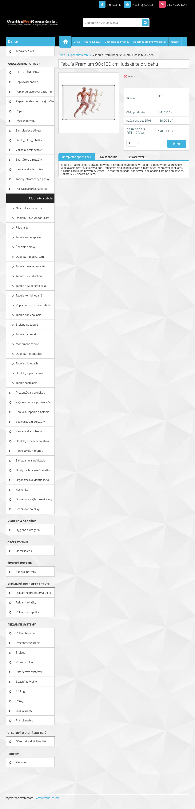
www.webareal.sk (47, 797)
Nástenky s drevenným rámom (30, 209)
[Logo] (32, 22)
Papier (20, 111)
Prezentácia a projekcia (30, 392)
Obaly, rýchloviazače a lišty (33, 470)
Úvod (61, 55)
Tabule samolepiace (29, 237)
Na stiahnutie (108, 157)
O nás (77, 42)
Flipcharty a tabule (41, 198)
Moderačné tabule (28, 344)
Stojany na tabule (27, 324)
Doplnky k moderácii (29, 353)
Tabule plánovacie (27, 363)
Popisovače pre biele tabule (33, 305)
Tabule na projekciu (28, 334)
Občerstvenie (24, 550)
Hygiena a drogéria (28, 530)
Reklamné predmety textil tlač (149, 42)
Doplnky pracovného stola (32, 441)
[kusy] (131, 143)
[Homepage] (67, 41)
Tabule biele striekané (30, 276)
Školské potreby (26, 571)
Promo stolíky (25, 662)
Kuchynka (22, 489)
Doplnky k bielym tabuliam (33, 217)
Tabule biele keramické (30, 266)
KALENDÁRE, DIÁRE (28, 72)
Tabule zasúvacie (27, 382)
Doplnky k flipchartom (30, 256)
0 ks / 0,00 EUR (177, 4)
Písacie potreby (25, 120)
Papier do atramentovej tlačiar (35, 101)
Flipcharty (22, 227)
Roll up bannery (26, 633)
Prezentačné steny (28, 642)
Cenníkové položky (27, 509)
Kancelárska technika (29, 169)
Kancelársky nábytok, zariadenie (29, 452)
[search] (145, 22)
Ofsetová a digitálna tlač (31, 741)
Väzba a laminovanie (29, 149)
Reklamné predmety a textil (33, 592)
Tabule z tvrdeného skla (31, 285)
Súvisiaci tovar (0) (137, 157)
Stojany (20, 652)
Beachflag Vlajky (26, 681)
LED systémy (24, 710)
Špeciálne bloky (26, 247)
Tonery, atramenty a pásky (33, 179)
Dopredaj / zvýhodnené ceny (34, 499)
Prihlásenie (114, 4)
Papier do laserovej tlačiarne (34, 91)
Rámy (19, 701)
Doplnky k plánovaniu (30, 373)
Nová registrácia (142, 4)
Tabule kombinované (29, 295)
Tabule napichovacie (29, 314)
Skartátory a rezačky (29, 159)
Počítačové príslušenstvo (32, 188)
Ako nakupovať (92, 42)
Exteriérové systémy (29, 672)
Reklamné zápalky (27, 612)
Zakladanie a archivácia (30, 460)
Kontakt (174, 42)
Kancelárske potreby (29, 431)
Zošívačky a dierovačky (30, 421)
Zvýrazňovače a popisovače (33, 402)
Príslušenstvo (24, 720)
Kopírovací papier (27, 82)
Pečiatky (21, 762)
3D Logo (21, 691)
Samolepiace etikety (29, 130)
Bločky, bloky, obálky (29, 140)
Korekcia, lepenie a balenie (32, 412)
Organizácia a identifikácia (32, 479)
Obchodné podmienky (117, 42)
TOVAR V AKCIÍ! (25, 51)
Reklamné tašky (26, 602)
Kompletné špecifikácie (77, 157)
